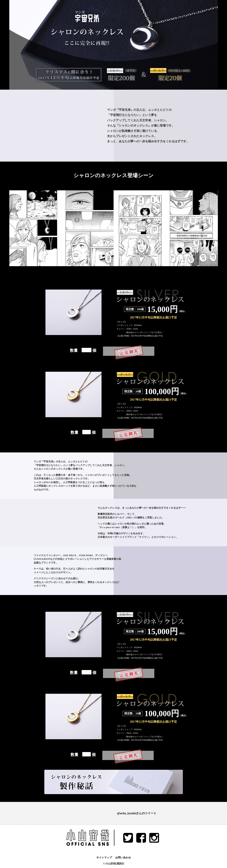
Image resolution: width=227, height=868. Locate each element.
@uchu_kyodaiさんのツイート (137, 813)
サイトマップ (104, 857)
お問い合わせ (123, 857)
